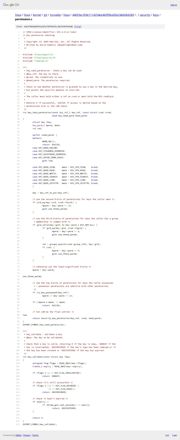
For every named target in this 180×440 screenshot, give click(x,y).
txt (167, 435)
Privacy (26, 435)
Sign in (174, 4)
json (174, 435)
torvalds (55, 15)
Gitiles (18, 435)
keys (156, 15)
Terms (35, 435)
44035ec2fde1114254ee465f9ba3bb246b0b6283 (103, 15)
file (77, 26)
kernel (37, 15)
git (45, 15)
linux (18, 15)
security (145, 15)
